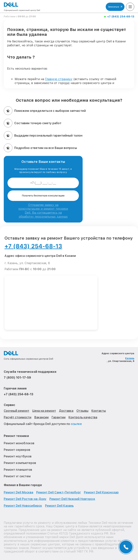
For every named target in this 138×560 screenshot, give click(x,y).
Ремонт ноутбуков (18, 456)
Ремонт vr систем (17, 476)
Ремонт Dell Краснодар (101, 492)
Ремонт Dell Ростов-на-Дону (25, 499)
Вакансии (41, 417)
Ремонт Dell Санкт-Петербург (58, 492)
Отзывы (82, 411)
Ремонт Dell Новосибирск (23, 505)
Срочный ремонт (16, 411)
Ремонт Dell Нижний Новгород (72, 499)
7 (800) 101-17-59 (17, 377)
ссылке (76, 424)
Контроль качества (83, 417)
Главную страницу (58, 79)
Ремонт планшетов (18, 469)
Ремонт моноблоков (19, 443)
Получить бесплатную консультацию (43, 195)
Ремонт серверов (17, 450)
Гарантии (59, 417)
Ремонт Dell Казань (59, 505)
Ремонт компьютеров (20, 463)
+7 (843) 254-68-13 (120, 16)
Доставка (66, 411)
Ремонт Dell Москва (18, 492)
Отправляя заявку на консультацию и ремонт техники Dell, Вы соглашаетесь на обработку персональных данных (43, 210)
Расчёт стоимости (17, 417)
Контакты (98, 411)
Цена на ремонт (44, 411)
